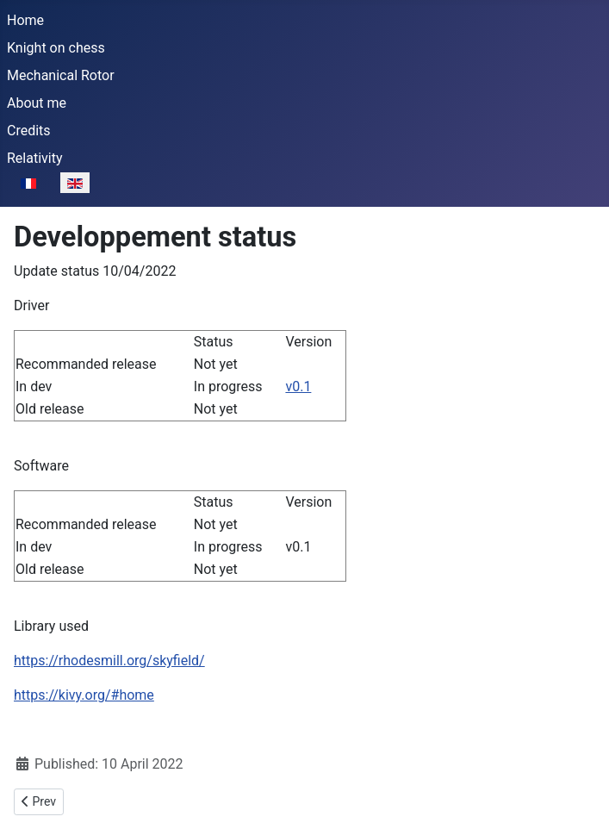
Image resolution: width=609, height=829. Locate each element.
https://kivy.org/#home (84, 695)
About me (36, 103)
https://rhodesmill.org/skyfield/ (109, 660)
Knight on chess (56, 48)
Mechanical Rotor (61, 75)
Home (25, 20)
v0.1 (298, 386)
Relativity (35, 158)
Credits (29, 130)
